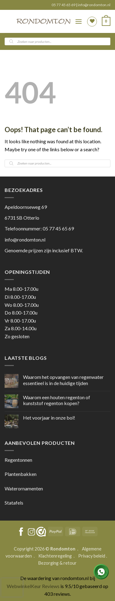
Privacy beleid (91, 555)
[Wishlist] (92, 21)
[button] (78, 21)
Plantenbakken (20, 474)
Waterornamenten (24, 488)
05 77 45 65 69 (64, 4)
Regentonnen (18, 460)
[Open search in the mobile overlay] (57, 41)
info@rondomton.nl (94, 4)
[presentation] (12, 587)
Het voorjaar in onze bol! (49, 417)
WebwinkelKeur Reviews (33, 586)
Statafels (14, 503)
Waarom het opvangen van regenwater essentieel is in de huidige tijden (63, 380)
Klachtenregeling (55, 555)
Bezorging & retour (57, 563)
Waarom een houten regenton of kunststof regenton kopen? (56, 400)
